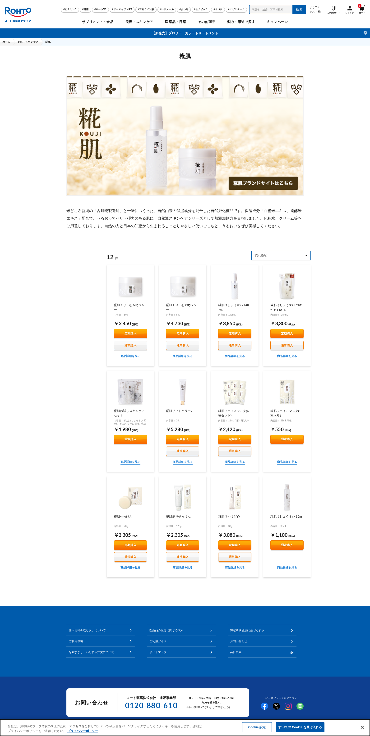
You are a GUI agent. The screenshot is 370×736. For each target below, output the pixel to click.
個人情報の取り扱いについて (87, 630)
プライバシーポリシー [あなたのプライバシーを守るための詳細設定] (82, 731)
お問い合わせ (238, 641)
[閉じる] (362, 727)
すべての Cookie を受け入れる (300, 727)
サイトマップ (157, 652)
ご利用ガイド (157, 641)
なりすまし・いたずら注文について (91, 652)
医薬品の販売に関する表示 (166, 630)
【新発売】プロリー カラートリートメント (185, 33)
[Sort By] (281, 255)
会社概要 (235, 652)
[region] (185, 727)
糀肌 (48, 42)
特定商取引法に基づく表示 (247, 630)
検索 (299, 9)
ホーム (6, 42)
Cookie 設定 (257, 727)
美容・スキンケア (27, 42)
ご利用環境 (76, 641)
